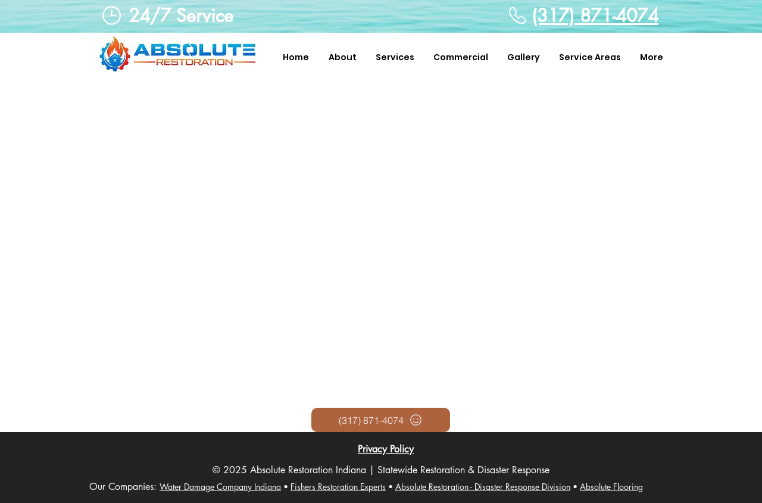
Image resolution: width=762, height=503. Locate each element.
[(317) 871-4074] (380, 420)
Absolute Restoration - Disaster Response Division (482, 486)
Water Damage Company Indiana (220, 486)
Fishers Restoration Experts (338, 486)
